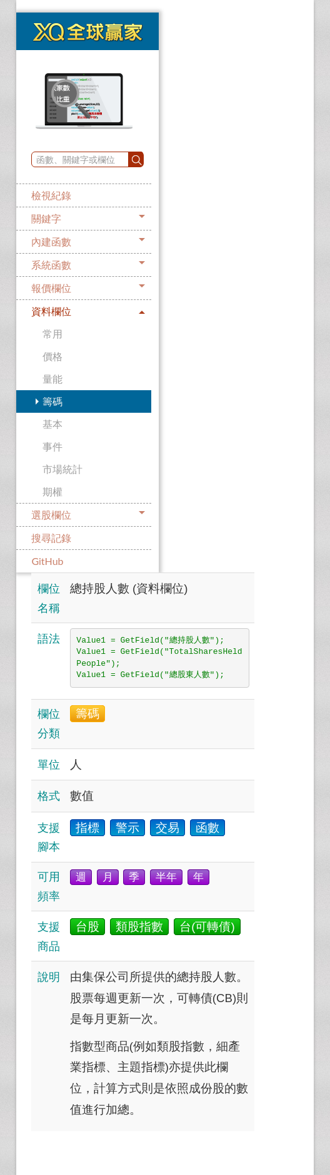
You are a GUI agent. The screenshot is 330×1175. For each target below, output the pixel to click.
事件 (52, 446)
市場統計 (62, 469)
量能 (52, 379)
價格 (52, 356)
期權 (52, 491)
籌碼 (52, 401)
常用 (52, 333)
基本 (52, 424)
